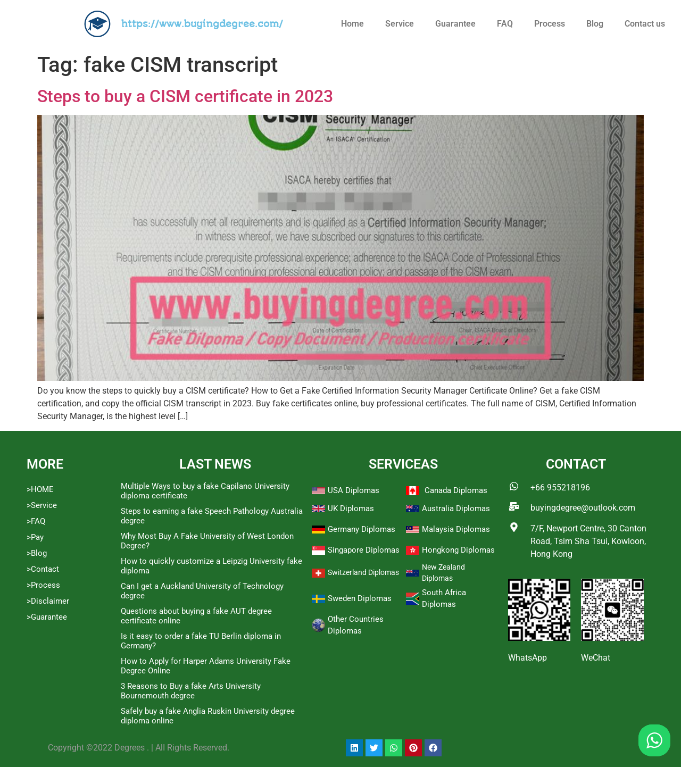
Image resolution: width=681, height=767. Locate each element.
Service (399, 24)
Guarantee (455, 24)
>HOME (40, 489)
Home (352, 24)
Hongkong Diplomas (458, 550)
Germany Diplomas (361, 529)
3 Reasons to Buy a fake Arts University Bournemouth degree (191, 691)
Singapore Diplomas (364, 550)
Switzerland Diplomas (363, 572)
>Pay (35, 537)
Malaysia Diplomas (456, 529)
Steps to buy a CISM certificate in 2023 (185, 96)
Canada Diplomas (456, 490)
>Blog (37, 553)
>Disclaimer (48, 601)
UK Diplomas (351, 508)
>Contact (43, 569)
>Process (43, 585)
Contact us (645, 24)
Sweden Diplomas (360, 598)
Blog (594, 24)
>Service (42, 505)
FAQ (505, 24)
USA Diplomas (353, 490)
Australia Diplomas (456, 508)
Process (549, 24)
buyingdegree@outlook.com (582, 508)
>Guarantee (47, 617)
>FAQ (36, 521)
